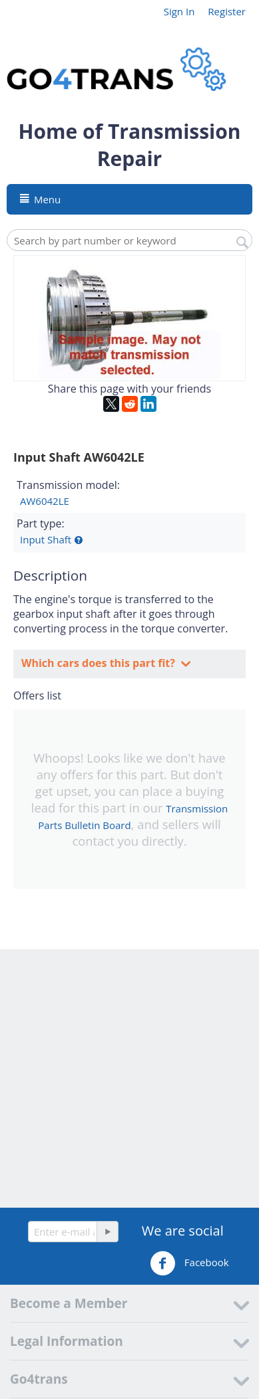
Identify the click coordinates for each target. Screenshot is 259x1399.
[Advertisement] (129, 1078)
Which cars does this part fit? (99, 663)
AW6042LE (44, 501)
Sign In (179, 11)
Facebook (189, 1263)
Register (227, 11)
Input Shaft (45, 539)
